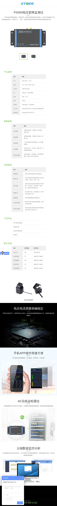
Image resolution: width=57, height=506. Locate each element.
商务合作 (6, 489)
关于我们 (6, 495)
